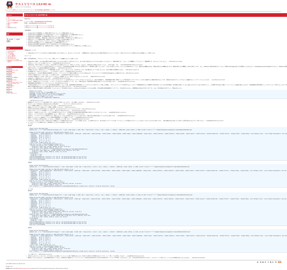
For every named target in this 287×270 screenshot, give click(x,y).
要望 (9, 23)
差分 (14, 10)
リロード (28, 10)
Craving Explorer (12, 51)
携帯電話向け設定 (12, 27)
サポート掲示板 (11, 55)
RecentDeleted (11, 72)
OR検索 (17, 39)
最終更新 (46, 10)
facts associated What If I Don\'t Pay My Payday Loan (15, 83)
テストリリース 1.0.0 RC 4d (46, 27)
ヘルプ (52, 10)
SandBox (10, 75)
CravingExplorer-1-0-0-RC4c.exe (43, 21)
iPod (9, 26)
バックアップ (21, 10)
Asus (9, 88)
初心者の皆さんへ (12, 57)
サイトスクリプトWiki (13, 59)
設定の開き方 (11, 85)
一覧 (35, 10)
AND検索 (10, 39)
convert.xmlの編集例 (13, 22)
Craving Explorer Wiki (13, 70)
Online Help (10, 52)
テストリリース (11, 19)
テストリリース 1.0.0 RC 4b (46, 26)
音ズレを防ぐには (12, 93)
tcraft (12, 266)
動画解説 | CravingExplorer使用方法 (15, 61)
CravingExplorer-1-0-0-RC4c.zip (37, 23)
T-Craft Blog (10, 53)
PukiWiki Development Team (24, 268)
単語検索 (40, 10)
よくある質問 (11, 54)
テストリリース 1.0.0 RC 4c (33, 4)
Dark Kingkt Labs (12, 58)
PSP (9, 25)
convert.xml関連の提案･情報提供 (15, 21)
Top (16, 7)
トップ (8, 10)
